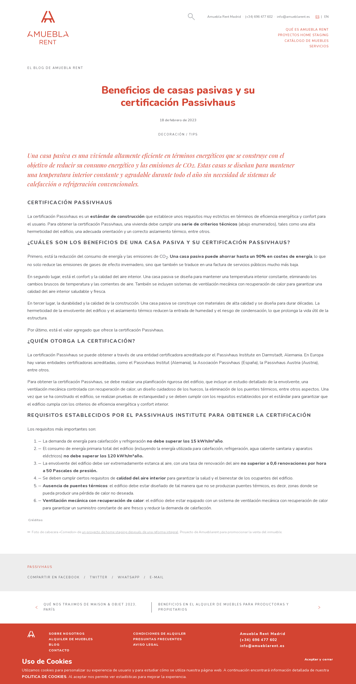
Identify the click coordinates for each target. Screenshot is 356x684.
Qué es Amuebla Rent (307, 29)
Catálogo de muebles (307, 41)
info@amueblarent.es (293, 17)
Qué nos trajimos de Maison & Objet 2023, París (90, 607)
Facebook (69, 577)
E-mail (157, 577)
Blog (54, 644)
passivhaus (39, 567)
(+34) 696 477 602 (259, 17)
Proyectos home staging (303, 35)
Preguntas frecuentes (157, 639)
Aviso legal (146, 644)
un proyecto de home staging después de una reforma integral (130, 532)
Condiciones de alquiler (159, 633)
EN (326, 17)
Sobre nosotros (67, 633)
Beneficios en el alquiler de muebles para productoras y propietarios (223, 607)
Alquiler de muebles (71, 639)
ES (317, 17)
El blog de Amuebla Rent (55, 68)
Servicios (319, 46)
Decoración (171, 134)
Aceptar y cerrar (319, 659)
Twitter (99, 577)
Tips (193, 134)
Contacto (59, 650)
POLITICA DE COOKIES (44, 676)
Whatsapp (129, 577)
